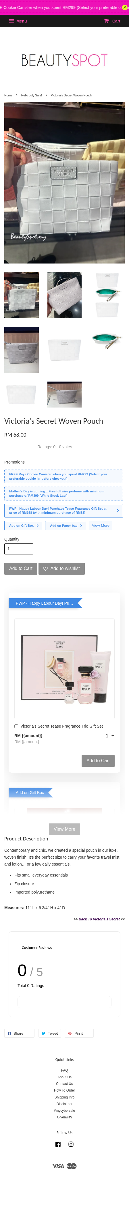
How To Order (64, 1090)
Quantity (11, 539)
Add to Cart (98, 760)
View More (100, 525)
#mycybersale (64, 1111)
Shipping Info (64, 1097)
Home (8, 95)
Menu (18, 21)
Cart (111, 21)
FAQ (64, 1070)
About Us (64, 1077)
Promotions (14, 462)
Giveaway (64, 1117)
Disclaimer (65, 1104)
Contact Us (64, 1084)
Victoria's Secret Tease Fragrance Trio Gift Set (58, 727)
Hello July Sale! (31, 95)
